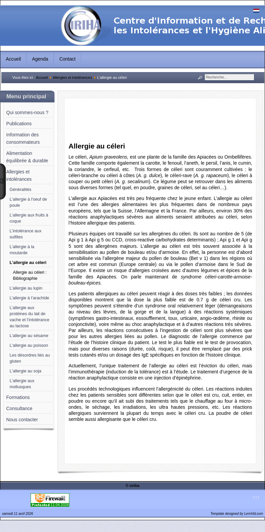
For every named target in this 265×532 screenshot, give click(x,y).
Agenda (40, 59)
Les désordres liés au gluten (30, 358)
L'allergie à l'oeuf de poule (28, 202)
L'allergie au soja (25, 371)
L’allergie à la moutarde (22, 249)
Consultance (19, 408)
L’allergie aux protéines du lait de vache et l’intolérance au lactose (29, 316)
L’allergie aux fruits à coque (29, 218)
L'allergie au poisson (29, 345)
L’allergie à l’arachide (29, 298)
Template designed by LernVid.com (237, 514)
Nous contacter (22, 419)
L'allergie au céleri (28, 262)
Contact (67, 59)
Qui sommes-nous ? (27, 112)
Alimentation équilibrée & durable (27, 157)
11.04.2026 (59, 505)
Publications (19, 123)
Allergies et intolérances (72, 77)
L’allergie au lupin (26, 288)
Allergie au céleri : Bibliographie (30, 275)
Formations (18, 397)
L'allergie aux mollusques (22, 383)
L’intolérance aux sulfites (26, 234)
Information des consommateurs (23, 138)
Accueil (13, 59)
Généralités (20, 189)
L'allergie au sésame (29, 335)
